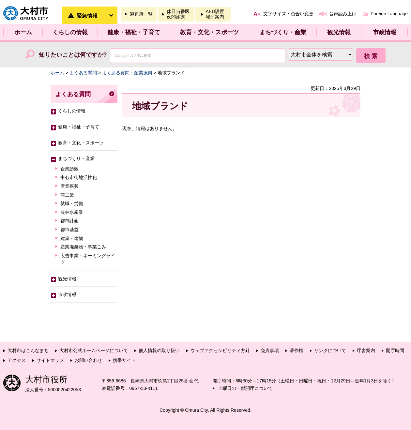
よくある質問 (83, 72)
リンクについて (330, 350)
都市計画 (69, 220)
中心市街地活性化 (78, 177)
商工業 (67, 195)
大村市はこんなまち (28, 350)
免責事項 (270, 350)
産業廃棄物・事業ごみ (83, 246)
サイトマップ (50, 360)
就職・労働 (71, 203)
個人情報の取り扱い (159, 350)
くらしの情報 (70, 32)
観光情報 (339, 32)
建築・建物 (71, 238)
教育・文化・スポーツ (209, 32)
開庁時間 (395, 350)
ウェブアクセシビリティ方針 (220, 350)
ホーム (23, 32)
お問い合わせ (88, 360)
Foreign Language (389, 13)
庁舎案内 (366, 350)
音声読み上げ (343, 13)
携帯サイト (124, 360)
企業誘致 (69, 168)
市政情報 (384, 32)
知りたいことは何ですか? (73, 55)
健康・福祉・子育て (133, 32)
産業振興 (69, 186)
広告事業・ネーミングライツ (87, 259)
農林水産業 (71, 212)
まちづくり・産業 (282, 32)
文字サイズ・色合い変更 (288, 13)
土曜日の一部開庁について (245, 388)
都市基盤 (69, 229)
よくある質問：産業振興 (127, 72)
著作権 (296, 350)
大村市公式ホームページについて (93, 350)
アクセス (17, 360)
